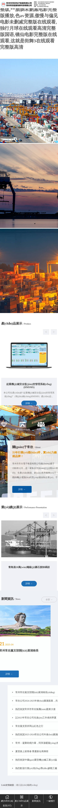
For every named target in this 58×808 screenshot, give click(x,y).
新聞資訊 (36, 798)
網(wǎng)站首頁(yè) (7, 800)
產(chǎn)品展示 (22, 800)
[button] (26, 350)
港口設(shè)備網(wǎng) (27, 785)
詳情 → (36, 489)
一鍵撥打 (50, 798)
